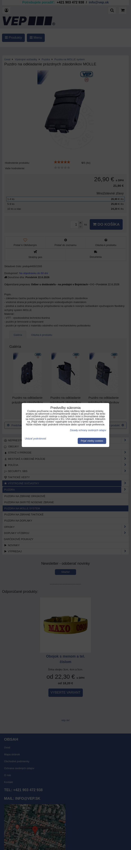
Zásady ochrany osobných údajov (88, 430)
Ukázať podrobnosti (35, 438)
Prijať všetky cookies (92, 440)
